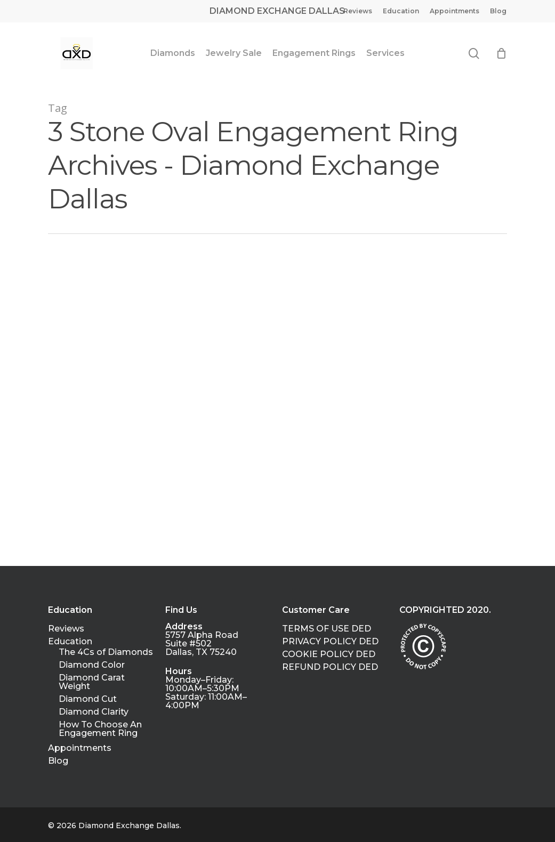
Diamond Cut (88, 699)
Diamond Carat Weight (92, 682)
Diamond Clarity (93, 712)
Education (70, 641)
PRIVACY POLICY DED (330, 641)
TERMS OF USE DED (326, 629)
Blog (58, 761)
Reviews (66, 629)
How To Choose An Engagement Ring (100, 729)
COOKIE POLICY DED (328, 654)
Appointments (79, 748)
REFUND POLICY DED (330, 667)
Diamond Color (92, 665)
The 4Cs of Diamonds (106, 652)
